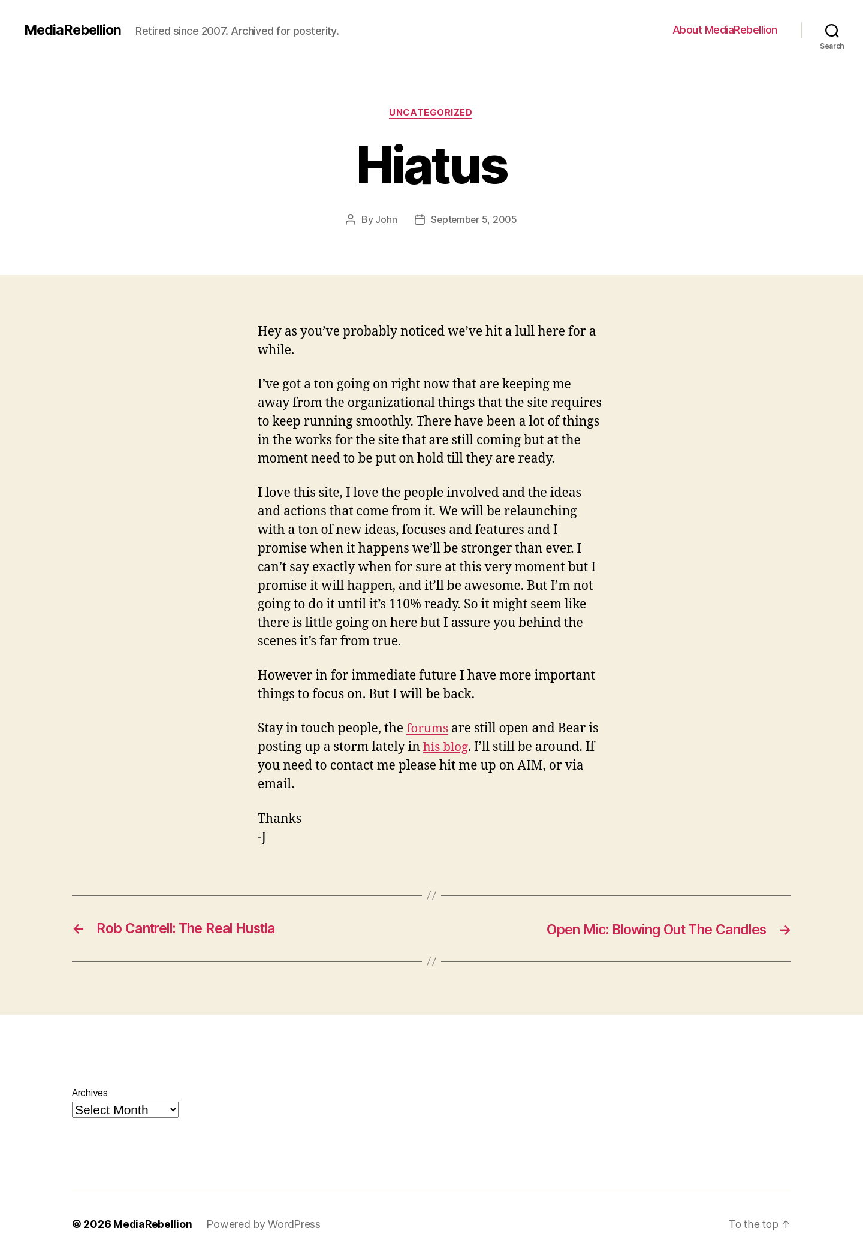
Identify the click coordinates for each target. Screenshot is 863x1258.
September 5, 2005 (474, 220)
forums (427, 729)
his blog (446, 748)
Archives (90, 1093)
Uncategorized (431, 113)
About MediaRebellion (724, 29)
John (385, 220)
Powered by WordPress (264, 1224)
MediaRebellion (74, 30)
